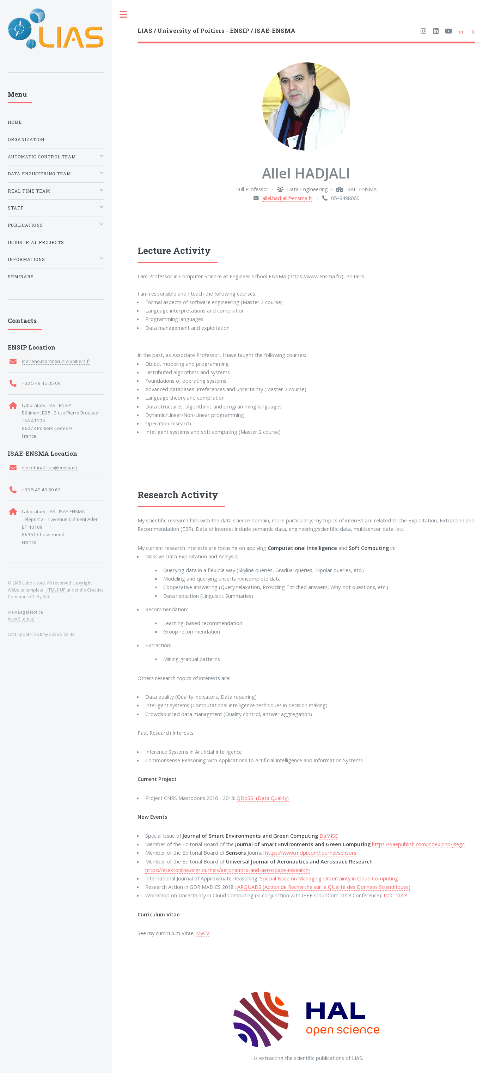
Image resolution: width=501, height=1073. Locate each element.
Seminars (21, 276)
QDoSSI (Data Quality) (263, 797)
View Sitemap (21, 619)
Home (15, 122)
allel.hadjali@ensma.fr (287, 197)
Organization (26, 139)
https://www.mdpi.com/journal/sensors (310, 852)
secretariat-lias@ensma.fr (50, 467)
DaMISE (328, 835)
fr (473, 31)
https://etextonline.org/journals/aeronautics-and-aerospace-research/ (227, 869)
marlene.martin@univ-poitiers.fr (56, 361)
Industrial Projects (36, 242)
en (462, 31)
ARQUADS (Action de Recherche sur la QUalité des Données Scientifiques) (323, 886)
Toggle (123, 14)
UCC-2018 (395, 895)
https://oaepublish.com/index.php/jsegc (418, 844)
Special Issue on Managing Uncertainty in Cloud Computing (329, 878)
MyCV (202, 932)
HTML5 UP (55, 590)
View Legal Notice (25, 612)
